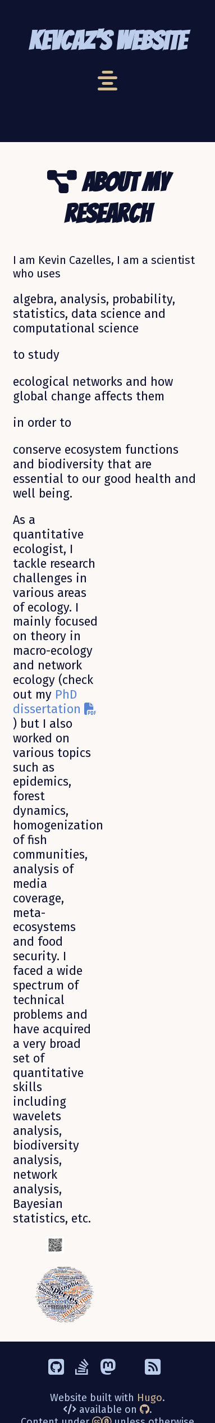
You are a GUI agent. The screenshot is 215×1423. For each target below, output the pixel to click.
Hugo (149, 1398)
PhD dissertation (55, 702)
